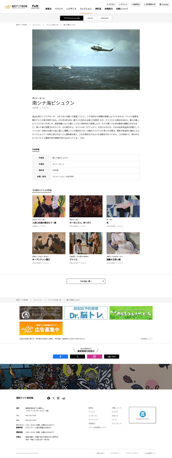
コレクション (86, 9)
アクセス (111, 4)
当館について (122, 9)
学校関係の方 (150, 4)
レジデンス (71, 9)
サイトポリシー (115, 453)
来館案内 (109, 9)
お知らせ (115, 416)
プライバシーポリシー (132, 453)
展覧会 (48, 9)
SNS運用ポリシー (150, 453)
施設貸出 (136, 4)
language (165, 4)
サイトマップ (116, 424)
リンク (114, 420)
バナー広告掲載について (97, 427)
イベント (59, 9)
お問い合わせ (100, 453)
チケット (124, 4)
